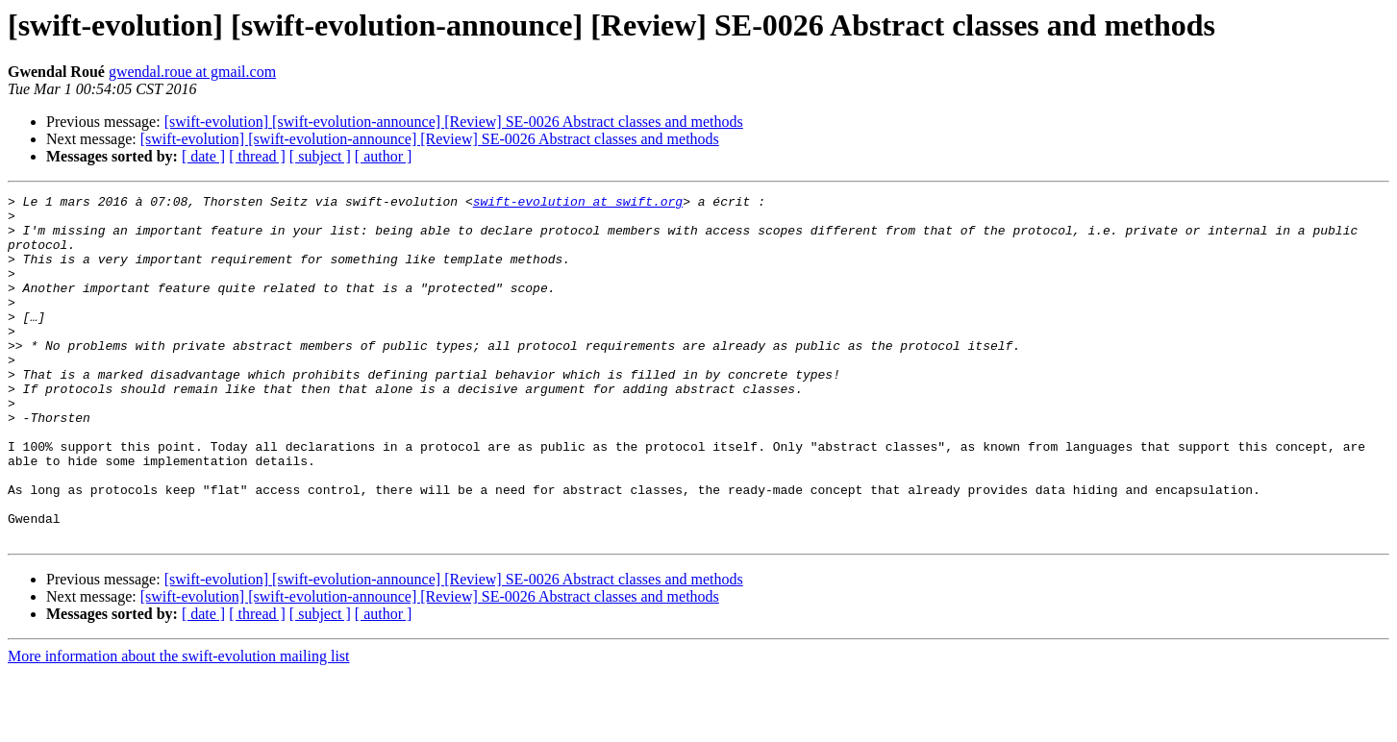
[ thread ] (257, 156)
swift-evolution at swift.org (578, 203)
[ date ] (203, 156)
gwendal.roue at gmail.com (192, 71)
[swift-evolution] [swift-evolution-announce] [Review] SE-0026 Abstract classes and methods (453, 121)
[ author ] (383, 156)
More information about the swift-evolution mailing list (179, 725)
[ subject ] (320, 156)
